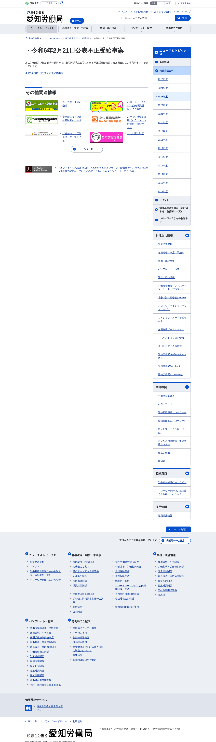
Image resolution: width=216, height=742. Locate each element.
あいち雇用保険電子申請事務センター (172, 443)
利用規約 (77, 717)
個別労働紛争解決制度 (127, 559)
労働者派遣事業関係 (83, 591)
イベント (164, 200)
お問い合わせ (141, 11)
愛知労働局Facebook (169, 366)
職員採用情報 (165, 516)
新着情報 (164, 62)
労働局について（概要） (86, 623)
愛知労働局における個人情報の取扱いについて (88, 644)
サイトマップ (184, 11)
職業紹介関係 (122, 578)
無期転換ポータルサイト (171, 329)
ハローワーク (165, 404)
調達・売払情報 (166, 277)
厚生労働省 (186, 3)
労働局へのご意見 (175, 540)
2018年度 (163, 139)
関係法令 (77, 604)
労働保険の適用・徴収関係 (44, 623)
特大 (168, 3)
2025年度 (163, 79)
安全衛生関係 (80, 574)
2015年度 (163, 165)
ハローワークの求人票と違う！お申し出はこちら (172, 493)
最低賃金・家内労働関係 (86, 569)
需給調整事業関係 (167, 588)
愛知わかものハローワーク (172, 421)
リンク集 (32, 717)
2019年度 (163, 131)
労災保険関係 (122, 569)
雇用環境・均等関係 (83, 559)
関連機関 (172, 387)
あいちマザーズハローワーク (172, 431)
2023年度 (163, 96)
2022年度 (163, 105)
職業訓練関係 (37, 671)
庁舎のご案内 (80, 628)
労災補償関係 (37, 652)
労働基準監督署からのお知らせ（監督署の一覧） (173, 210)
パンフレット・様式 (168, 269)
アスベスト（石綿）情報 (171, 338)
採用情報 (172, 507)
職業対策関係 (80, 583)
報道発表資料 (166, 70)
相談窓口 (172, 474)
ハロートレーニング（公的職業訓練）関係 (130, 585)
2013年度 (163, 182)
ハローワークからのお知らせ (173, 220)
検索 (184, 18)
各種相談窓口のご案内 (84, 655)
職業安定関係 (165, 578)
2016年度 (163, 157)
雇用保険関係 (80, 578)
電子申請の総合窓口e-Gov (172, 297)
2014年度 (163, 174)
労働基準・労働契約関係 (128, 564)
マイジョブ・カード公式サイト (172, 319)
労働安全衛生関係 (39, 647)
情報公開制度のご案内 (127, 604)
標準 (154, 3)
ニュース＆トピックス (173, 52)
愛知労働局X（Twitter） (170, 374)
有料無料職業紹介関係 (127, 591)
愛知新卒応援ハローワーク (172, 413)
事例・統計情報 (166, 261)
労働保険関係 (122, 574)
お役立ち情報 (172, 235)
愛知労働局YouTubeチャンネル (172, 356)
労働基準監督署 (166, 396)
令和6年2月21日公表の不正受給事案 (44, 73)
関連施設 (77, 650)
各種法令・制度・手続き (171, 252)
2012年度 (163, 191)
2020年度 (163, 122)
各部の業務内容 (81, 633)
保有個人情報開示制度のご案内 (88, 598)
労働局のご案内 (82, 618)
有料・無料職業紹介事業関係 (45, 680)
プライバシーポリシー (55, 717)
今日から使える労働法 (170, 346)
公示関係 (77, 609)
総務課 (161, 592)
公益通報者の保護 (124, 596)
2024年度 (163, 88)
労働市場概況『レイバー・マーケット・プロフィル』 (172, 287)
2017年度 (163, 148)
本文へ (124, 11)
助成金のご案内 (81, 564)
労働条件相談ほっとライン (172, 483)
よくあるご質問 (162, 11)
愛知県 (161, 461)
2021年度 (163, 113)
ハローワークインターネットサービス (172, 308)
